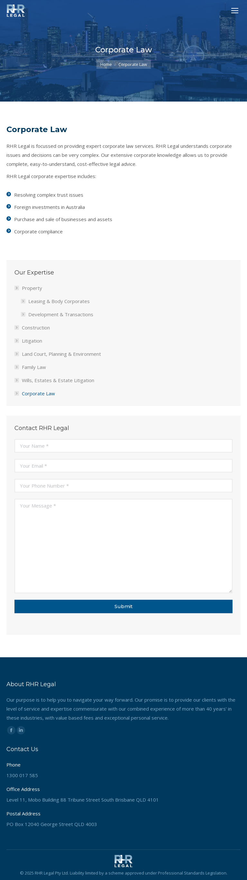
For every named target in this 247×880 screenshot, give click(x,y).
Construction (36, 327)
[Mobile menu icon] (235, 10)
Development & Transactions (60, 314)
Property (28, 288)
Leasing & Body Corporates (59, 301)
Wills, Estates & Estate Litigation (58, 380)
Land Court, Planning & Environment (61, 354)
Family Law (34, 367)
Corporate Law (38, 393)
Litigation (32, 340)
